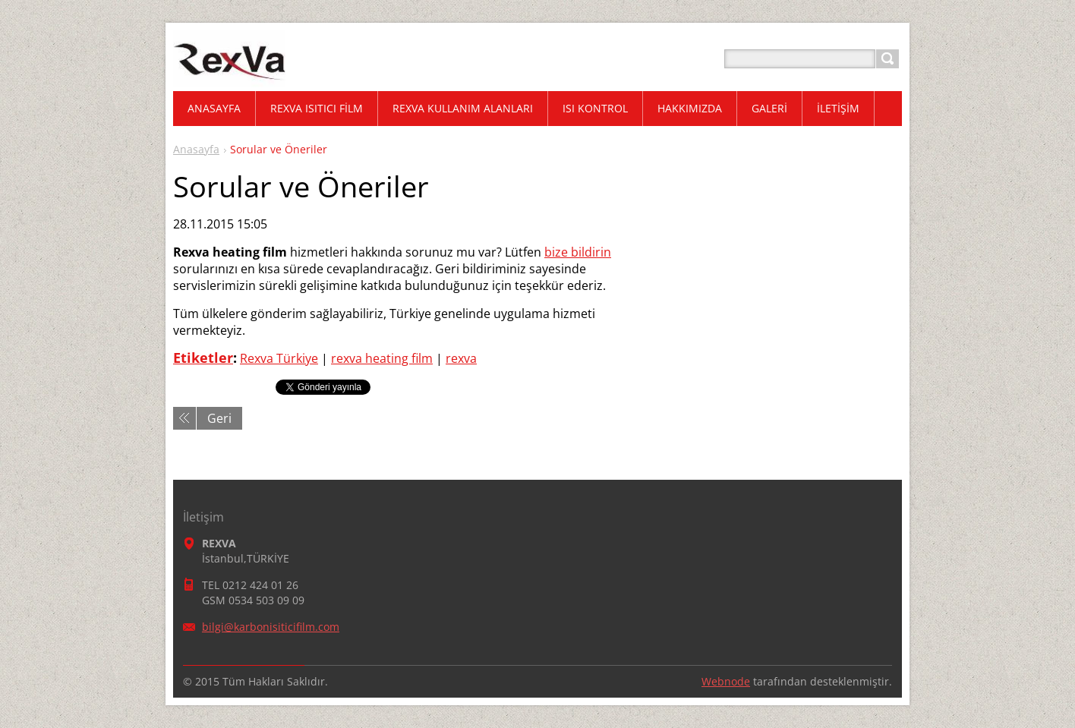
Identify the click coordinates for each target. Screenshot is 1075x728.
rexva (461, 358)
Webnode (725, 681)
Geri (219, 418)
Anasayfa (196, 149)
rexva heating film (382, 358)
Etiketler (203, 357)
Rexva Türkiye (279, 358)
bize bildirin (577, 252)
